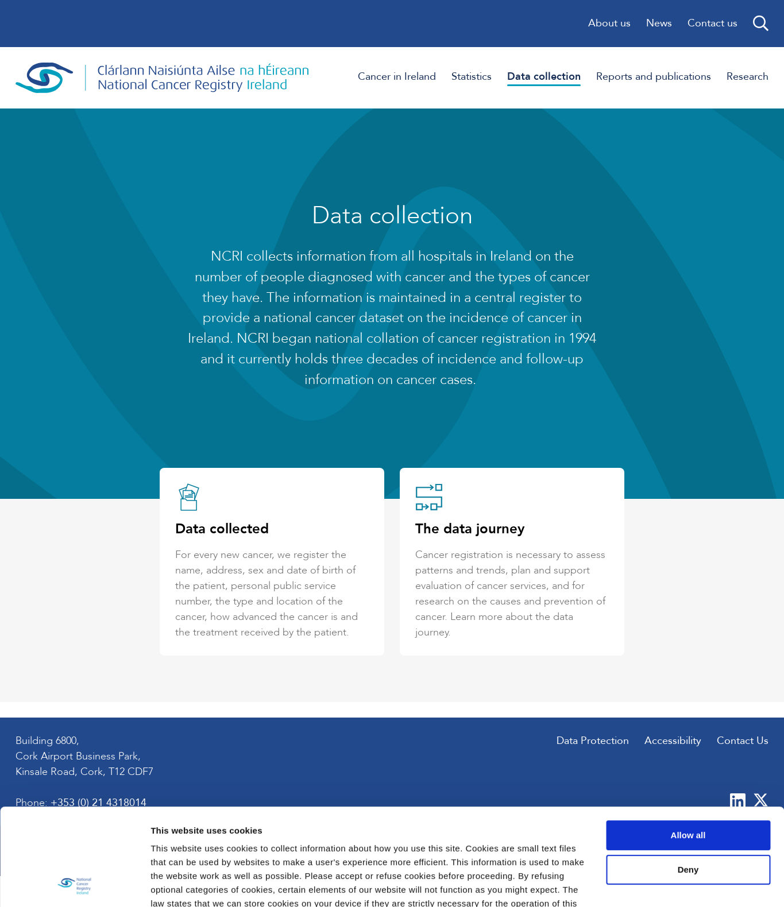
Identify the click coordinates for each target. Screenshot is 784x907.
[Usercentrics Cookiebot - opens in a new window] (74, 884)
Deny (688, 779)
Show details (177, 884)
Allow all (688, 744)
